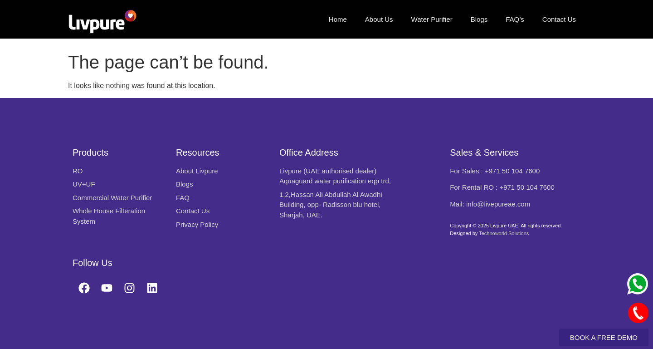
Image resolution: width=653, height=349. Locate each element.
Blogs (479, 19)
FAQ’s (515, 19)
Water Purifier (432, 19)
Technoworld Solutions (504, 233)
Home (338, 19)
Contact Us (559, 19)
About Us (379, 19)
